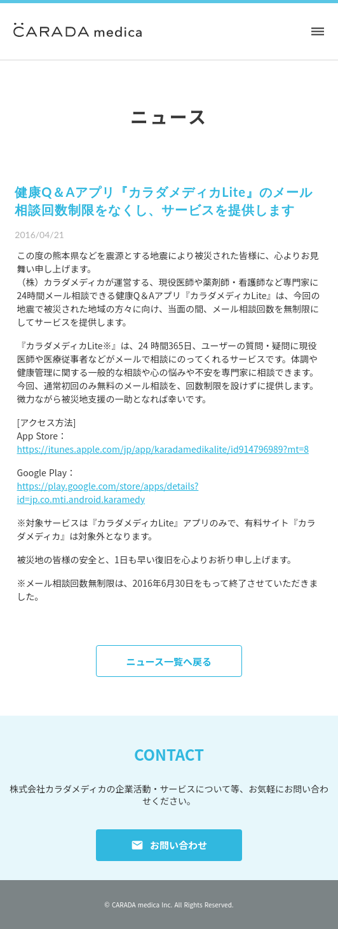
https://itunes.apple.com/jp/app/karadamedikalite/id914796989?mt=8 (163, 449)
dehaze (317, 31)
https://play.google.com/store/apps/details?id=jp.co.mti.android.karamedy (108, 492)
